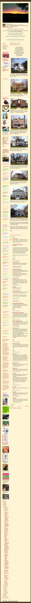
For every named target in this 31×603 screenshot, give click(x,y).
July (4, 587)
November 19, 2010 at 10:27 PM (16, 361)
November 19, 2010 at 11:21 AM (16, 242)
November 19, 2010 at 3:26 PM (16, 301)
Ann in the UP (15, 262)
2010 (4, 506)
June (5, 588)
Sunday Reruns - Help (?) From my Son (6, 565)
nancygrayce (15, 278)
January (5, 593)
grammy (14, 238)
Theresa (14, 368)
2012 (4, 504)
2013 (4, 503)
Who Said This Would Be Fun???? (6, 576)
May (4, 589)
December (5, 507)
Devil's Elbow (6, 544)
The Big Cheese (6, 532)
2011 (4, 505)
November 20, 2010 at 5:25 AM (16, 366)
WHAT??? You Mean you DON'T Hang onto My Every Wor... (6, 552)
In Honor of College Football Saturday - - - (6, 516)
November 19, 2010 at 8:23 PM (16, 341)
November (5, 508)
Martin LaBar (15, 363)
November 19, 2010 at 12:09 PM (16, 267)
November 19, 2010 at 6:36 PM (16, 326)
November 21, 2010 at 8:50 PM (16, 402)
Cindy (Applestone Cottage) (17, 303)
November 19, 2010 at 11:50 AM (16, 260)
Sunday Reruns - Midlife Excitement (6, 514)
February (5, 592)
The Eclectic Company (11, 4)
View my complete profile (9, 27)
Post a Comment (13, 404)
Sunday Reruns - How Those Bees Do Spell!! (6, 546)
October (5, 584)
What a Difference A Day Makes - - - (6, 579)
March (5, 591)
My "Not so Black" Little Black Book (6, 526)
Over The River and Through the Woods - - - (6, 519)
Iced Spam (5, 509)
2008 (4, 595)
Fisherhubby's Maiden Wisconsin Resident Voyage (6, 558)
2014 (4, 502)
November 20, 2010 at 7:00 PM (16, 396)
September (5, 585)
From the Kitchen (15, 343)
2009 (4, 594)
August (5, 586)
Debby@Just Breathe (16, 269)
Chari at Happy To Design (17, 244)
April (5, 590)
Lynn (13, 373)
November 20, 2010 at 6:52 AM (16, 371)
